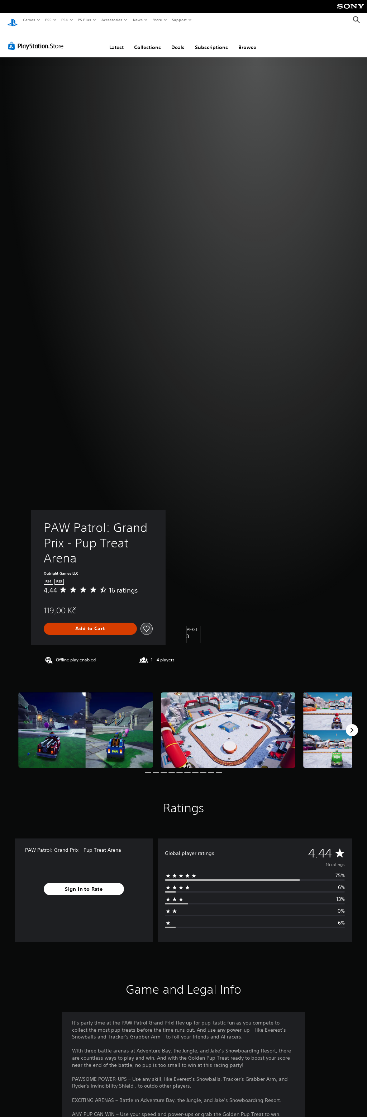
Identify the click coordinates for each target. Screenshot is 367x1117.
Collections (147, 40)
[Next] (352, 723)
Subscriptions (211, 40)
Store (157, 19)
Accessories (111, 19)
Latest (116, 40)
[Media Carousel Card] (85, 723)
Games (29, 19)
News (138, 19)
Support (179, 19)
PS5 (48, 19)
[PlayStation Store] (37, 39)
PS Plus (84, 19)
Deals (178, 40)
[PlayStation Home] (12, 20)
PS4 (64, 19)
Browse (247, 40)
